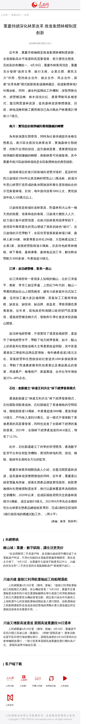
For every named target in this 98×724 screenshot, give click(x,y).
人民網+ (24, 680)
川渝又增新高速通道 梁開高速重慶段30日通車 (37, 623)
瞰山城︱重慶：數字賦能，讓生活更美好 (33, 548)
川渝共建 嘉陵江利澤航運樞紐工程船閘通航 (35, 579)
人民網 (4, 15)
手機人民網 (37, 680)
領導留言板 (51, 680)
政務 (26, 15)
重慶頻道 (16, 15)
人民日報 (10, 680)
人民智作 (10, 699)
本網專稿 (12, 539)
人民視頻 (65, 680)
